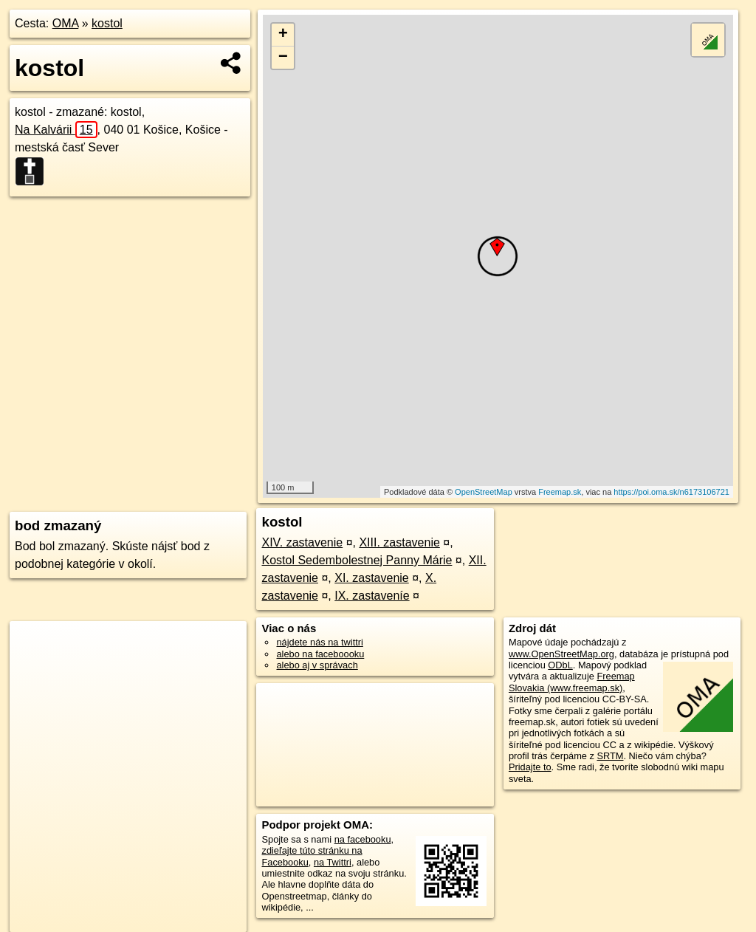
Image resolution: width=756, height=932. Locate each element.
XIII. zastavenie (399, 542)
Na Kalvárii (56, 129)
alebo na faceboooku (320, 653)
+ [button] (283, 35)
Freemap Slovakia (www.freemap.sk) (572, 682)
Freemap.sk (559, 491)
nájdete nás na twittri (319, 642)
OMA (65, 23)
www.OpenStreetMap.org (561, 653)
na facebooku (362, 839)
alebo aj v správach (316, 665)
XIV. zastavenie (302, 542)
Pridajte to (530, 766)
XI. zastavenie (371, 578)
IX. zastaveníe (371, 595)
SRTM (610, 755)
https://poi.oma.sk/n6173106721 (671, 491)
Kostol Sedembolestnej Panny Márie (356, 560)
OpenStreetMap (483, 491)
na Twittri (332, 862)
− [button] (283, 58)
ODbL (560, 665)
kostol (107, 23)
